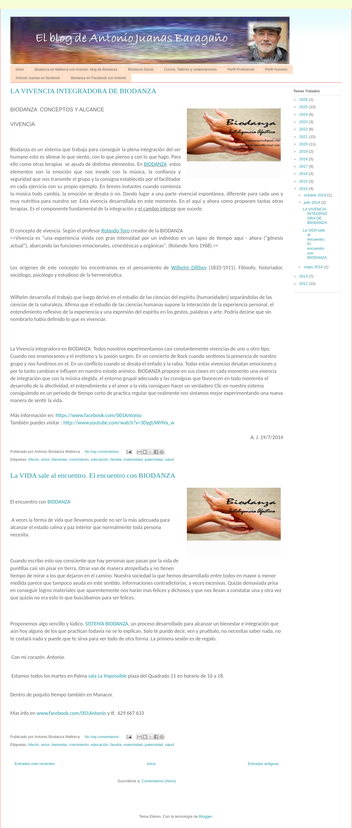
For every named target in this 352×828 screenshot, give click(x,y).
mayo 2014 (314, 267)
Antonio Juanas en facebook (38, 78)
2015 (304, 181)
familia (115, 459)
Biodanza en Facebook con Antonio (98, 78)
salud (169, 459)
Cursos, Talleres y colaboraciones (190, 69)
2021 (304, 137)
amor (45, 459)
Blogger (205, 816)
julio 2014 (312, 202)
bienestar (59, 459)
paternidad (154, 459)
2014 (304, 188)
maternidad (133, 459)
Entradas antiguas (263, 763)
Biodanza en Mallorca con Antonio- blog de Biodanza (76, 69)
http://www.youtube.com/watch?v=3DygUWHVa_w (118, 422)
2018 (304, 159)
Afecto (33, 459)
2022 (304, 129)
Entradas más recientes (35, 763)
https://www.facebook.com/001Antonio (99, 415)
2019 (304, 151)
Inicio (20, 69)
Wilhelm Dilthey (189, 267)
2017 (304, 166)
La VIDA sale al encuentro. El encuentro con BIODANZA (92, 475)
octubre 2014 (315, 195)
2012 (304, 283)
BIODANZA (155, 164)
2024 (304, 114)
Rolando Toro (115, 230)
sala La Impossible (107, 676)
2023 (304, 122)
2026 (304, 99)
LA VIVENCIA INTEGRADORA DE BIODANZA (83, 91)
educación (99, 459)
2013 (304, 276)
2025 (304, 107)
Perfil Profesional (241, 69)
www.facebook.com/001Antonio (71, 713)
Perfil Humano (276, 69)
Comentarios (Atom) (159, 781)
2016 (304, 173)
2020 (304, 144)
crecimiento (79, 459)
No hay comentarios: (103, 451)
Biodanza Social (140, 69)
